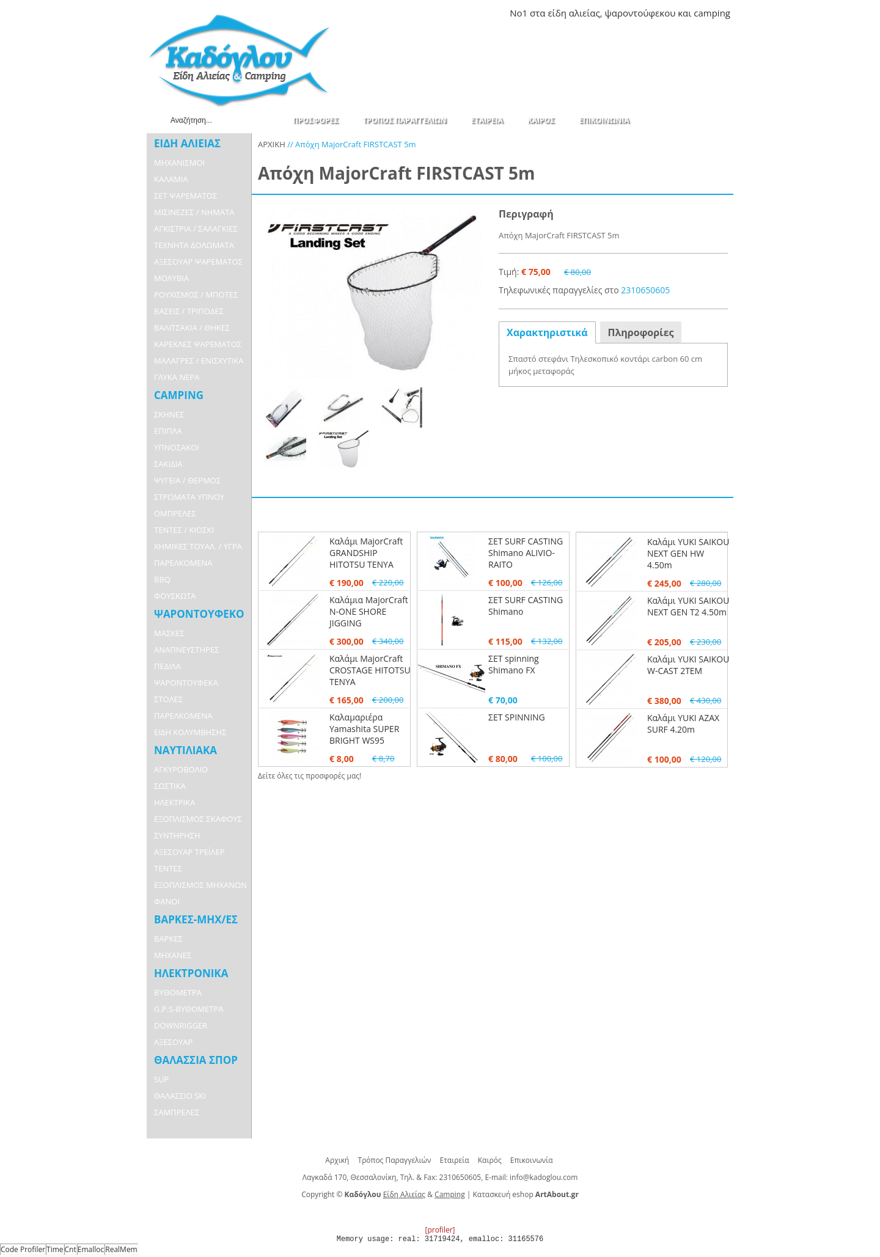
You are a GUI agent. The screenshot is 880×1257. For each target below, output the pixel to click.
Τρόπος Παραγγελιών (394, 1160)
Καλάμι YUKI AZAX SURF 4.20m (683, 723)
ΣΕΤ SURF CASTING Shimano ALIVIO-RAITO (525, 552)
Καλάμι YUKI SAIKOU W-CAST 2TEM (688, 664)
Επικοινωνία (531, 1160)
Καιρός (490, 1160)
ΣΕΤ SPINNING (516, 717)
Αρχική (337, 1160)
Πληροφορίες (641, 332)
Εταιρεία (454, 1160)
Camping (450, 1194)
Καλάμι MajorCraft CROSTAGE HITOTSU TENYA (370, 670)
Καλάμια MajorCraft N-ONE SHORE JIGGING (368, 611)
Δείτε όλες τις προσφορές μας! (309, 776)
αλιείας (584, 13)
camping (712, 13)
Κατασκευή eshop (503, 1194)
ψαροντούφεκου (639, 13)
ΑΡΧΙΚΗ (271, 144)
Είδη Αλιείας (404, 1194)
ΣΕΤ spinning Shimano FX (513, 664)
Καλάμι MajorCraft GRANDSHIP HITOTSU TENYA (366, 552)
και (684, 13)
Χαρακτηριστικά (547, 332)
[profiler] (440, 1230)
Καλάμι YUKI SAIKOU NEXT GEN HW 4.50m (688, 553)
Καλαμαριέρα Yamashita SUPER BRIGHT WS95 (364, 728)
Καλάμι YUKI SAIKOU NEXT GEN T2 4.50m (688, 606)
